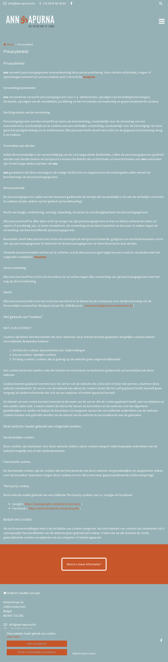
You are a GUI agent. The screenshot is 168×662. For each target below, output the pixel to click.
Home (10, 44)
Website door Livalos (84, 653)
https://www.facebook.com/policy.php (54, 508)
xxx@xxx (89, 77)
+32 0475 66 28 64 (53, 3)
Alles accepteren (37, 643)
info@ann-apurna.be (19, 3)
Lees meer (13, 636)
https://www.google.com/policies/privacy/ (52, 504)
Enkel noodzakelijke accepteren (37, 652)
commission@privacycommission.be (108, 306)
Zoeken (160, 3)
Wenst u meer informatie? (84, 564)
